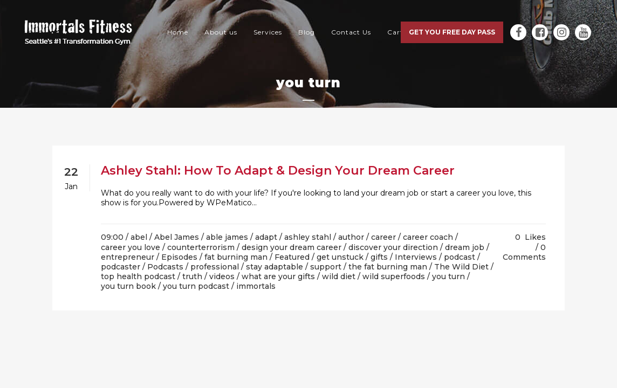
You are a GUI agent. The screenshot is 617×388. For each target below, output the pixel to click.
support (325, 267)
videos (222, 276)
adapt (266, 237)
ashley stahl (307, 237)
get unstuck (340, 257)
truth (192, 276)
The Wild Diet (461, 267)
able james (227, 237)
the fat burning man (387, 267)
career (383, 237)
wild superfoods (393, 276)
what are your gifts (278, 276)
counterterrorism (201, 247)
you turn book (128, 286)
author (351, 237)
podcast (459, 257)
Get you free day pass (452, 32)
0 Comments (524, 252)
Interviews (416, 257)
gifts (379, 257)
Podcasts (165, 267)
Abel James (176, 237)
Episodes (179, 257)
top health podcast (138, 276)
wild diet (338, 276)
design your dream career (291, 247)
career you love (130, 247)
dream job (464, 247)
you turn (448, 276)
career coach (428, 237)
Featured (292, 257)
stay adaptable (274, 267)
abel (139, 237)
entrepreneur (127, 257)
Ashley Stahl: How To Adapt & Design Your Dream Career (278, 170)
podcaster (120, 267)
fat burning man (236, 257)
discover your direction (393, 247)
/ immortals (253, 286)
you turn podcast (196, 286)
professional (214, 267)
